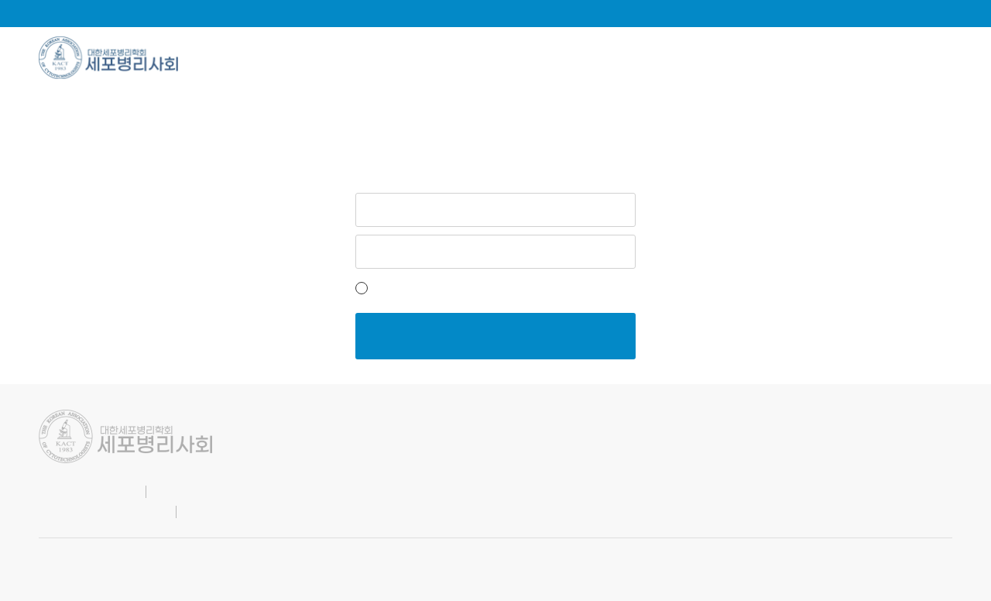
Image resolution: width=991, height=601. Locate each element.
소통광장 (581, 57)
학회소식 (362, 57)
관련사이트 (918, 57)
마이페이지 (867, 12)
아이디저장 (398, 288)
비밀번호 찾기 (604, 288)
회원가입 (536, 288)
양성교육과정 (787, 57)
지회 (677, 57)
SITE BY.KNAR (70, 557)
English (792, 12)
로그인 (937, 12)
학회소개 (252, 57)
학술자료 (472, 57)
